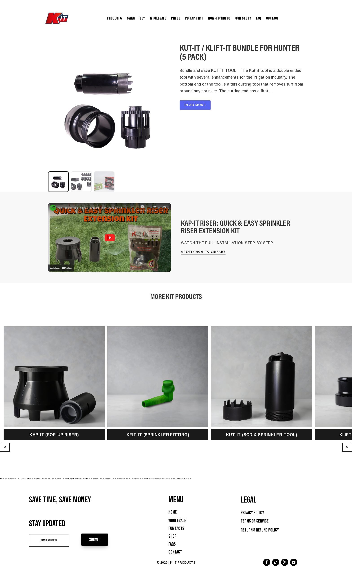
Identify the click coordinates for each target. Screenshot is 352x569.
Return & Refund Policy (260, 530)
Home (172, 512)
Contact (175, 552)
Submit (97, 539)
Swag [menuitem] (131, 18)
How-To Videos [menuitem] (219, 18)
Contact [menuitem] (272, 18)
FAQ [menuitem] (258, 18)
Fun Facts (176, 528)
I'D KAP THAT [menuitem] (194, 18)
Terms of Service (254, 521)
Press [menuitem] (175, 18)
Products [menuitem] (114, 18)
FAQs (172, 544)
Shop (172, 536)
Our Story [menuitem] (243, 18)
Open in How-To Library (203, 251)
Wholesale (177, 520)
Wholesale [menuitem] (158, 18)
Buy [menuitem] (142, 18)
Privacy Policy (252, 513)
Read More (195, 105)
